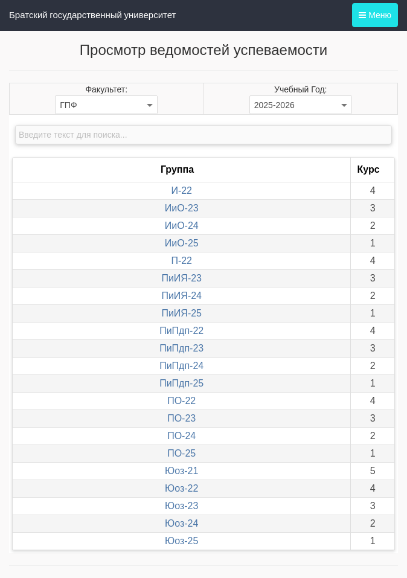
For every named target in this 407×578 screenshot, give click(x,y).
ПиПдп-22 (181, 331)
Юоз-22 (181, 488)
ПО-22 (181, 401)
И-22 (181, 190)
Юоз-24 (181, 523)
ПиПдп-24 (181, 366)
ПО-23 (181, 418)
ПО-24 (181, 436)
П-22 (181, 260)
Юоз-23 (181, 506)
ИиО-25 (182, 243)
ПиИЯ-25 (181, 313)
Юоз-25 (181, 541)
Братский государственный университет (92, 15)
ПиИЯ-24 (181, 296)
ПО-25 (181, 453)
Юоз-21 (181, 471)
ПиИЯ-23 (181, 278)
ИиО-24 (182, 225)
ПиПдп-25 (181, 383)
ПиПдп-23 (181, 348)
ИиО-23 (182, 208)
